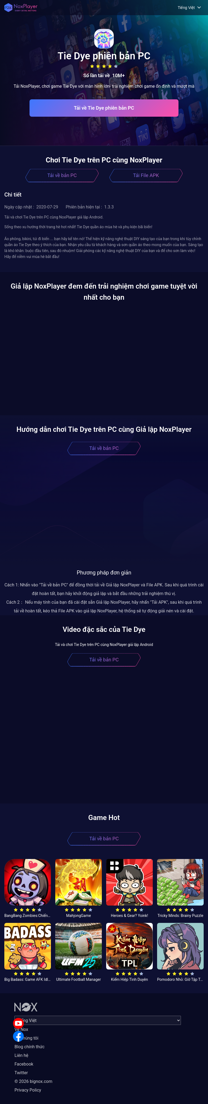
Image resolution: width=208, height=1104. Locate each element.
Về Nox (21, 1029)
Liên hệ (21, 1055)
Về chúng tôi (26, 1038)
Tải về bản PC (62, 175)
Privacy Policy (27, 1090)
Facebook (23, 1064)
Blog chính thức (29, 1046)
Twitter (21, 1072)
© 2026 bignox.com (33, 1081)
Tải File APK (146, 175)
